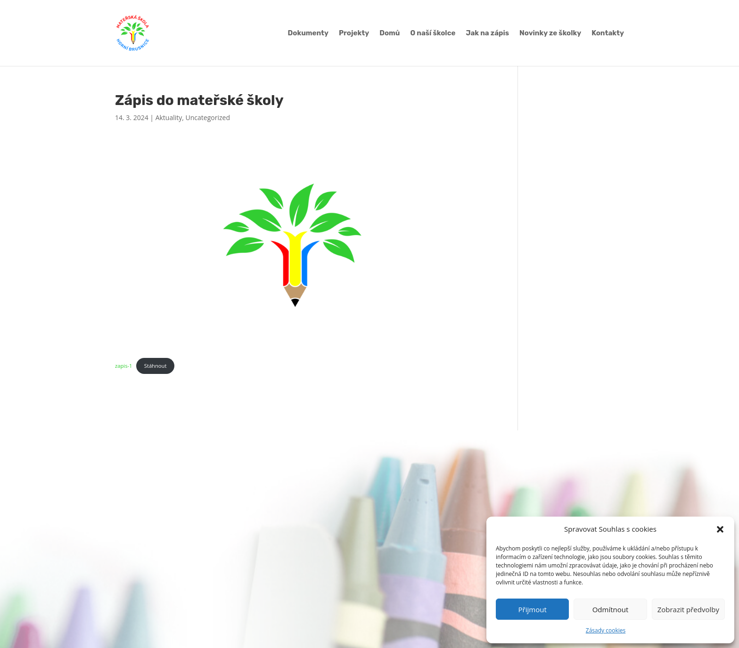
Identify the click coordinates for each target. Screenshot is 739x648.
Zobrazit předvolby (688, 609)
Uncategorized (208, 117)
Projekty (354, 33)
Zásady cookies (605, 630)
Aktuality (169, 117)
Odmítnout (610, 609)
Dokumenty (308, 33)
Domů (389, 33)
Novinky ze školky (550, 33)
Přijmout (532, 609)
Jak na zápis (487, 33)
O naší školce (432, 33)
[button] (720, 529)
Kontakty (607, 33)
